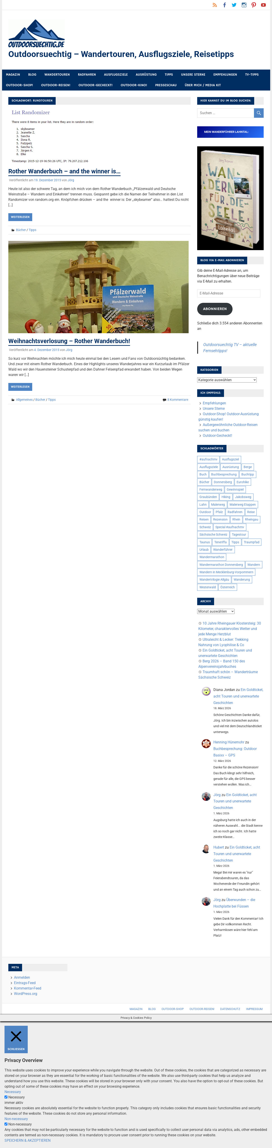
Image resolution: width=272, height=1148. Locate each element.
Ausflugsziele (116, 75)
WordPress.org (25, 994)
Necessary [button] (13, 1092)
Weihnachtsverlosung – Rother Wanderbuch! (71, 341)
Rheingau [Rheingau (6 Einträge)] (251, 519)
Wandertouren (57, 75)
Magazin (13, 75)
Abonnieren (215, 309)
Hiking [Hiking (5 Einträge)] (226, 497)
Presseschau (166, 85)
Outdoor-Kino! (134, 85)
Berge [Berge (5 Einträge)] (248, 467)
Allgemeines (24, 399)
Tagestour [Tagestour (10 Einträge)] (239, 535)
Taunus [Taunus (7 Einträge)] (204, 542)
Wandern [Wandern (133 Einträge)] (253, 565)
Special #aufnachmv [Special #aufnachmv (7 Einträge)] (229, 527)
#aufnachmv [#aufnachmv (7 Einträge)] (208, 459)
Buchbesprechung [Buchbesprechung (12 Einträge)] (224, 474)
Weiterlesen (20, 217)
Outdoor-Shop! (19, 85)
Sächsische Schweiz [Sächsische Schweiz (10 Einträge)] (213, 535)
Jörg (71, 180)
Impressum (254, 1009)
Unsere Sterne (193, 75)
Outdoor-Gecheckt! (95, 85)
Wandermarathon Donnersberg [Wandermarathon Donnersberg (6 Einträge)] (221, 565)
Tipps (169, 75)
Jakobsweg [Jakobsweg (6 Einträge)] (243, 497)
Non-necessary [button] (16, 1119)
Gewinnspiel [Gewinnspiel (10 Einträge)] (235, 489)
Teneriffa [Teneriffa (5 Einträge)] (220, 542)
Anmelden (22, 978)
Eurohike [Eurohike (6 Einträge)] (243, 482)
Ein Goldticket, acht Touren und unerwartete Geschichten (238, 696)
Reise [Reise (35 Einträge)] (251, 512)
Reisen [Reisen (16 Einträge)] (204, 519)
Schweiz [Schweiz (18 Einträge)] (205, 527)
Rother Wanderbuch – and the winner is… (66, 171)
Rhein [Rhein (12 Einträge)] (236, 519)
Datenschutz (230, 1009)
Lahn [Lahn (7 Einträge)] (203, 505)
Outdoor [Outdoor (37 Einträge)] (205, 512)
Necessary (16, 1097)
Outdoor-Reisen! (55, 85)
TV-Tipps (252, 75)
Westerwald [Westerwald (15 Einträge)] (207, 587)
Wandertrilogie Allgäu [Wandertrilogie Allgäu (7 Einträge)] (214, 580)
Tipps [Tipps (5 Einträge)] (235, 542)
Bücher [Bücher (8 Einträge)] (204, 482)
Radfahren (87, 75)
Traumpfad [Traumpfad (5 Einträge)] (251, 542)
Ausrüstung (146, 75)
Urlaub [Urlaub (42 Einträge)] (204, 550)
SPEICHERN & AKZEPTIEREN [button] (27, 1141)
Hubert (218, 847)
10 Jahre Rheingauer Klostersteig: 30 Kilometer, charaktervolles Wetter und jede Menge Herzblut (229, 628)
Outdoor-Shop (173, 1009)
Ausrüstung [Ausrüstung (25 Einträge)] (230, 467)
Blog (32, 75)
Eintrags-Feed (25, 983)
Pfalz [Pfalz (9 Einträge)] (219, 512)
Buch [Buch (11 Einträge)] (203, 474)
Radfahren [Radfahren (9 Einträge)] (235, 512)
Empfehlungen (225, 75)
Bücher (21, 230)
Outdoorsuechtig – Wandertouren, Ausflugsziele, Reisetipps (123, 54)
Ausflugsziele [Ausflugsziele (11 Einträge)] (208, 467)
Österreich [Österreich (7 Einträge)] (227, 587)
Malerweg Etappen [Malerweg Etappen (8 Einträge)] (243, 505)
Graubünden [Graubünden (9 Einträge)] (208, 497)
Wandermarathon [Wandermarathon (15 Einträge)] (211, 557)
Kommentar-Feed (27, 988)
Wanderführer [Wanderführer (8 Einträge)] (223, 550)
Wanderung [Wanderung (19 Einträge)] (242, 580)
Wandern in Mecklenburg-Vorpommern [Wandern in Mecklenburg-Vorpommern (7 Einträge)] (226, 572)
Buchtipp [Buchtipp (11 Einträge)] (247, 474)
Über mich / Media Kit (203, 85)
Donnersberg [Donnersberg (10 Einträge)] (223, 482)
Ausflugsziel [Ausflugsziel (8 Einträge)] (230, 459)
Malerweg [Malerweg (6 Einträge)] (218, 505)
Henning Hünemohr (228, 742)
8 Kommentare (177, 399)
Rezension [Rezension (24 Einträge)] (220, 519)
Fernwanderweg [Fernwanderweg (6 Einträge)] (210, 489)
